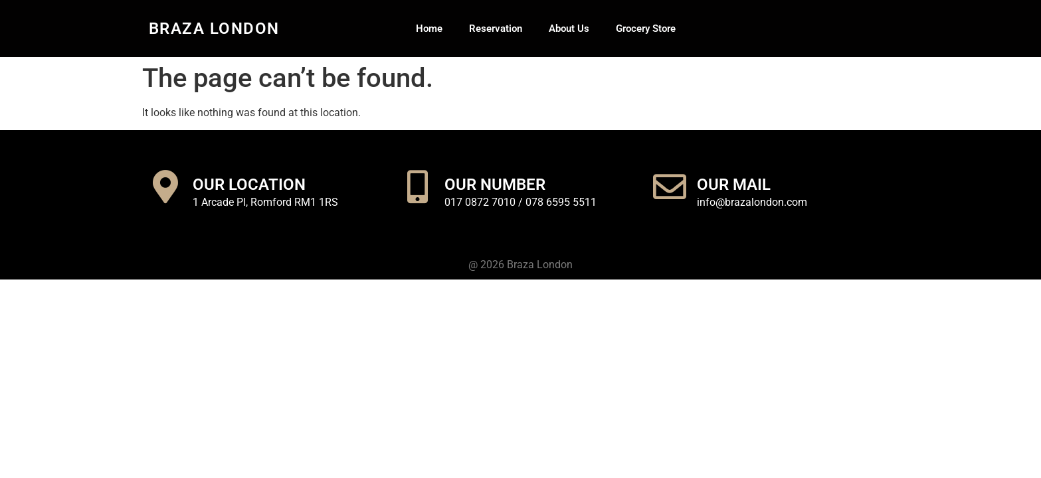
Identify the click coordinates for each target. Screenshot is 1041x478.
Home (429, 29)
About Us (569, 29)
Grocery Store (646, 29)
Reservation (495, 29)
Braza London (214, 28)
